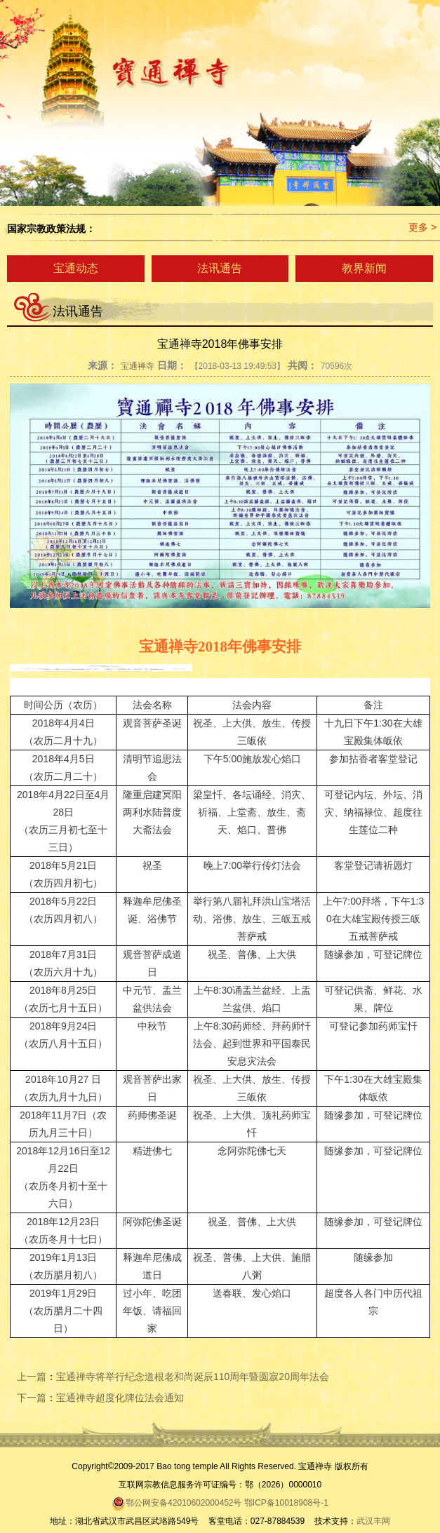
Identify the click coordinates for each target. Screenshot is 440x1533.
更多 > (422, 227)
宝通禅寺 (137, 366)
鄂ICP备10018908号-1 (286, 1503)
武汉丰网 (373, 1521)
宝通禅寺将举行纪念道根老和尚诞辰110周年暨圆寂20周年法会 (192, 1376)
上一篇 (31, 1376)
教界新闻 (364, 268)
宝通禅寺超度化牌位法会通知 (120, 1397)
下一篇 (31, 1397)
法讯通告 (219, 268)
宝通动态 (75, 268)
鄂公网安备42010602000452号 (176, 1503)
